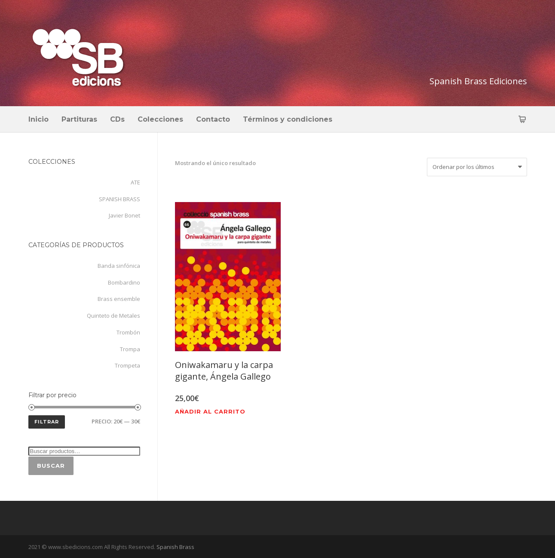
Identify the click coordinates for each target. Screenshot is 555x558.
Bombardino (124, 282)
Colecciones (160, 119)
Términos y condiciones (287, 119)
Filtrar (46, 422)
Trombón (128, 332)
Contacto (213, 119)
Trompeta (127, 365)
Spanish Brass (174, 547)
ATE (135, 182)
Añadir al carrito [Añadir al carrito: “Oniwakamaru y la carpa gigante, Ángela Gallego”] (210, 411)
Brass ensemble (119, 299)
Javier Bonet (124, 215)
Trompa (130, 349)
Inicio (38, 119)
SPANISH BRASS (119, 199)
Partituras (79, 119)
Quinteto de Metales (113, 315)
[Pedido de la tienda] (477, 167)
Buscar (51, 465)
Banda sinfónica (119, 266)
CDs (117, 119)
